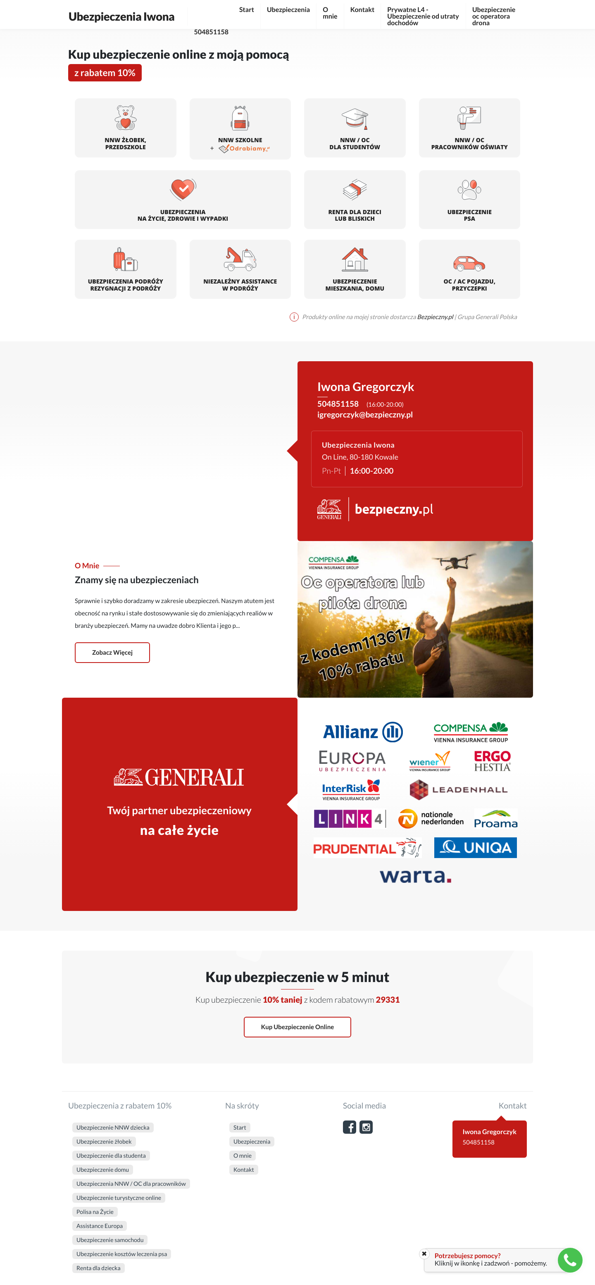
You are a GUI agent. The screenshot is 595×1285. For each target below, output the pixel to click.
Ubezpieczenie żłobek (104, 1141)
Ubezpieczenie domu (102, 1169)
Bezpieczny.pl (435, 317)
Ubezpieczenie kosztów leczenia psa (121, 1253)
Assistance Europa (99, 1225)
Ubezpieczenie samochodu (109, 1239)
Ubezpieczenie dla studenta (111, 1155)
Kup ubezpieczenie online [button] (297, 1027)
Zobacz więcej (112, 652)
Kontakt (362, 10)
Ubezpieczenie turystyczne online (118, 1197)
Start (246, 10)
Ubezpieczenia (288, 10)
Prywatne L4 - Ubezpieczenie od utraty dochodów (423, 16)
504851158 (211, 18)
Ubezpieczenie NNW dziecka (113, 1127)
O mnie (330, 13)
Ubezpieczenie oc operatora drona (493, 16)
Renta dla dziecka (98, 1267)
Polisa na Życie (95, 1211)
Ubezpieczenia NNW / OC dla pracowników (131, 1183)
